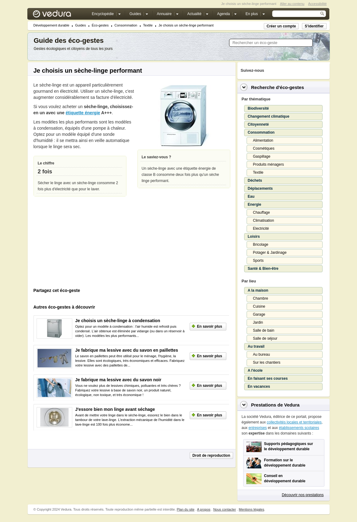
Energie (254, 204)
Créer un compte (281, 26)
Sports (258, 260)
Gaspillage (262, 156)
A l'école (255, 370)
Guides (80, 25)
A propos (203, 509)
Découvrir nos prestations (302, 495)
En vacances (259, 386)
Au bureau (261, 354)
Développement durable (51, 25)
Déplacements (260, 188)
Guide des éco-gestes (69, 40)
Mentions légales (251, 509)
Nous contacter (224, 509)
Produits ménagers (268, 164)
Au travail (256, 346)
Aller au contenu (292, 4)
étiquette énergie (83, 112)
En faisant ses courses (268, 378)
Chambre (260, 298)
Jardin (258, 322)
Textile (148, 25)
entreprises (257, 428)
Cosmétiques (264, 148)
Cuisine (259, 306)
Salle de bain (263, 330)
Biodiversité (258, 108)
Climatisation (263, 220)
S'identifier (314, 26)
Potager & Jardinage (270, 252)
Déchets (255, 180)
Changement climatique (268, 116)
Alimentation (263, 140)
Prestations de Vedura (275, 404)
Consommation (125, 25)
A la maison (258, 290)
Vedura (59, 15)
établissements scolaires (299, 428)
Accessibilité (317, 4)
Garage (259, 314)
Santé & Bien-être (263, 268)
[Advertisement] (80, 243)
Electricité (261, 228)
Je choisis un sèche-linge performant (185, 25)
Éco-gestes (100, 25)
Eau (251, 196)
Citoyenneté (258, 124)
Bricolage (260, 244)
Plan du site (185, 509)
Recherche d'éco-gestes (277, 87)
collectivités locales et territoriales (294, 422)
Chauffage (261, 212)
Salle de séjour (265, 338)
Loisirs (254, 236)
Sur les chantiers (266, 362)
